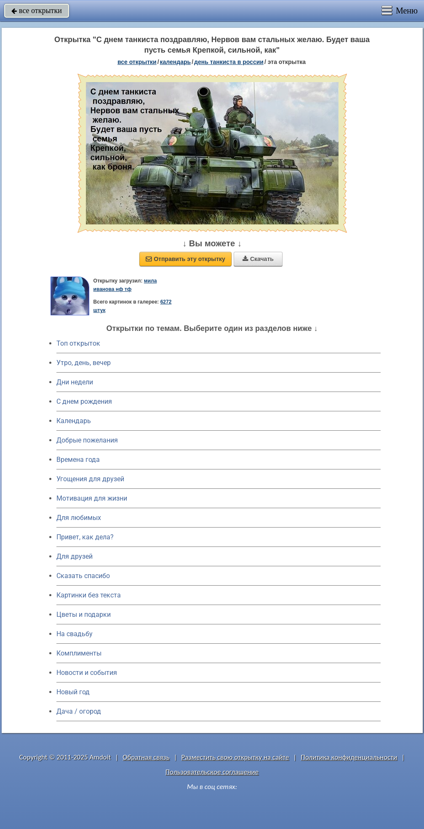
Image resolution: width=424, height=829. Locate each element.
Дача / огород (78, 711)
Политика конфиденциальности (349, 757)
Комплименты (78, 653)
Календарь (175, 62)
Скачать (258, 259)
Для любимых (78, 518)
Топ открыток (78, 343)
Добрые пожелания (87, 440)
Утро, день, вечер (83, 363)
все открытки (36, 10)
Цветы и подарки (83, 614)
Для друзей (74, 556)
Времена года (78, 460)
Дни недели (74, 382)
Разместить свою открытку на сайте (235, 757)
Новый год (73, 692)
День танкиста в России (229, 62)
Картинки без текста (88, 595)
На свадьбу (74, 634)
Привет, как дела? (85, 537)
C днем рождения (84, 401)
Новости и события (86, 673)
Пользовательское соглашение (212, 772)
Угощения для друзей (90, 479)
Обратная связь (146, 757)
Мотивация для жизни (91, 498)
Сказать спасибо (83, 576)
